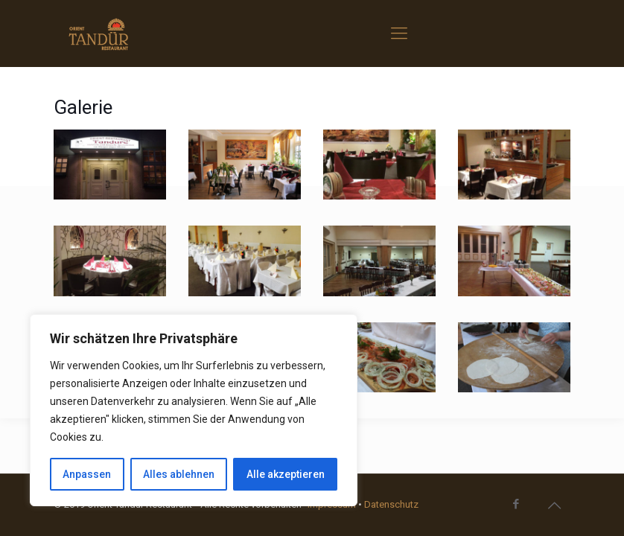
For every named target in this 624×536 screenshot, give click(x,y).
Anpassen (87, 474)
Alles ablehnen (178, 474)
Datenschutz (391, 504)
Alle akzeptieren (285, 474)
